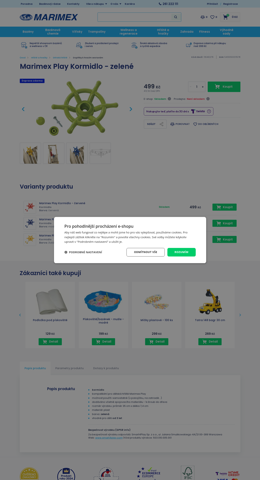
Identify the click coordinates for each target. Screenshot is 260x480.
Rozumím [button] (181, 252)
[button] (83, 252)
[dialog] (130, 240)
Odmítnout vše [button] (145, 252)
